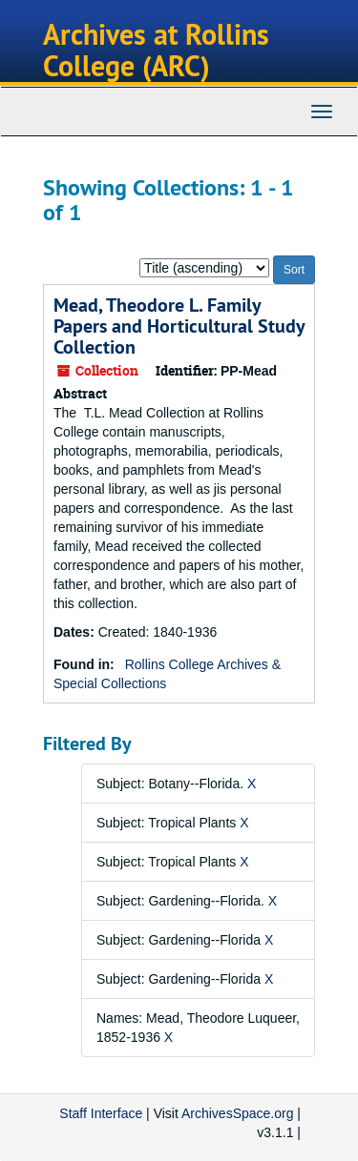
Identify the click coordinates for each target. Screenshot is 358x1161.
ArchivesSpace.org (237, 1113)
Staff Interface (100, 1113)
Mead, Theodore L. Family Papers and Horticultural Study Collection (179, 326)
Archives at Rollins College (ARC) (156, 50)
